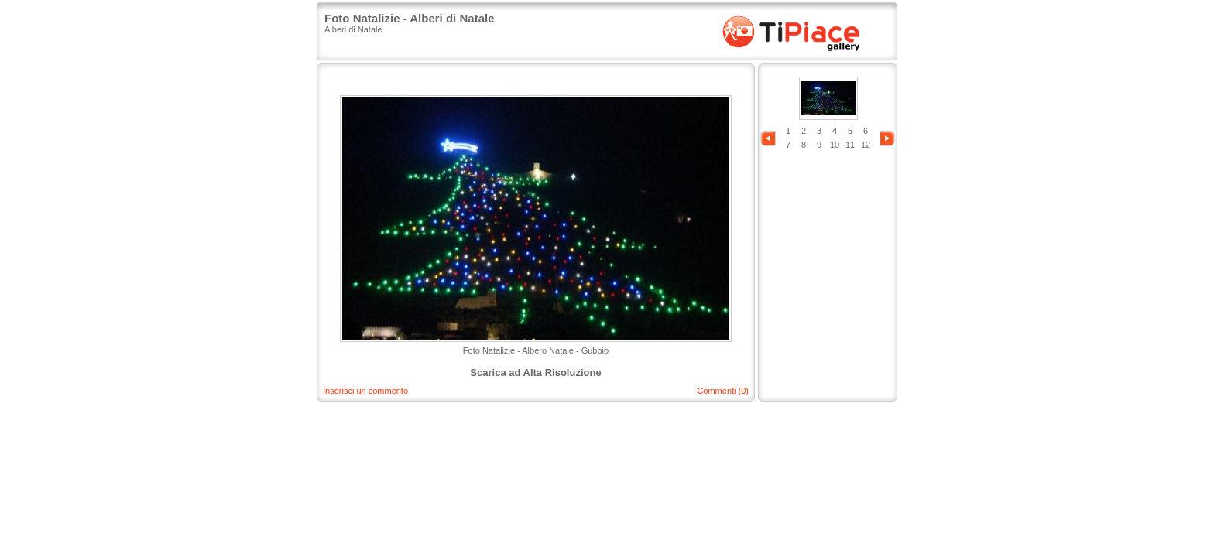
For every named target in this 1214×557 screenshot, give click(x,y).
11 (850, 144)
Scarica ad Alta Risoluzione (535, 372)
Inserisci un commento (365, 390)
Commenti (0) (723, 390)
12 (865, 144)
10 (834, 144)
